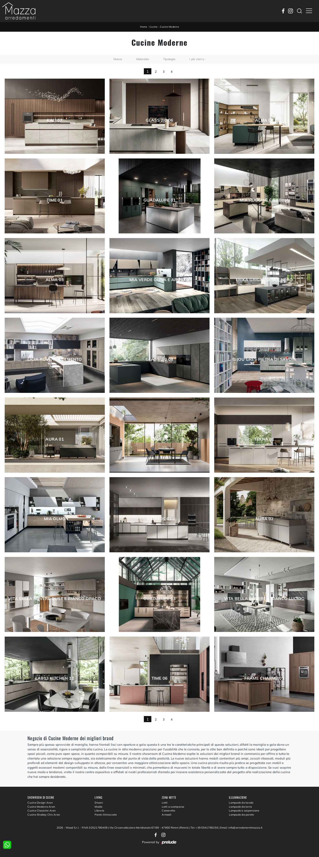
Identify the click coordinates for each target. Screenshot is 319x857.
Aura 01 (54, 439)
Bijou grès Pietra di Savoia (264, 359)
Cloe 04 (159, 439)
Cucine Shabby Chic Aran (43, 814)
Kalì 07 (54, 120)
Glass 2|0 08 (159, 359)
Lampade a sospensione (244, 810)
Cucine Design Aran (40, 802)
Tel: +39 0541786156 (205, 827)
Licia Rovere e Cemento (54, 359)
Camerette (168, 810)
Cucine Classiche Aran (41, 810)
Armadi (166, 814)
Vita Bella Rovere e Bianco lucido (264, 598)
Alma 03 (55, 279)
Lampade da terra (240, 806)
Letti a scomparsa (173, 806)
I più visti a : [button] (197, 59)
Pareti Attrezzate (106, 814)
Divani (99, 802)
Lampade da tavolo (241, 802)
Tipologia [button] (169, 59)
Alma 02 (264, 120)
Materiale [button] (142, 59)
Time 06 (160, 678)
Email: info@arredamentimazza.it (241, 827)
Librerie (99, 810)
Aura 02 (264, 519)
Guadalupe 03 (159, 598)
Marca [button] (118, 59)
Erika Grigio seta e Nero (264, 279)
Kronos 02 (159, 519)
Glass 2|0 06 (159, 120)
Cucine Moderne (169, 26)
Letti (164, 802)
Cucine (154, 26)
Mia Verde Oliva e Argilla (159, 279)
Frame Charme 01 (264, 678)
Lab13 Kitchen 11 (54, 678)
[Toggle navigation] (309, 11)
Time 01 (55, 200)
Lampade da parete (241, 814)
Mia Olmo (55, 519)
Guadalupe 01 (159, 200)
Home (143, 26)
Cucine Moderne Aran (41, 806)
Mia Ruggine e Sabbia (264, 200)
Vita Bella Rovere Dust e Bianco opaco (54, 598)
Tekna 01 (264, 439)
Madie (98, 806)
